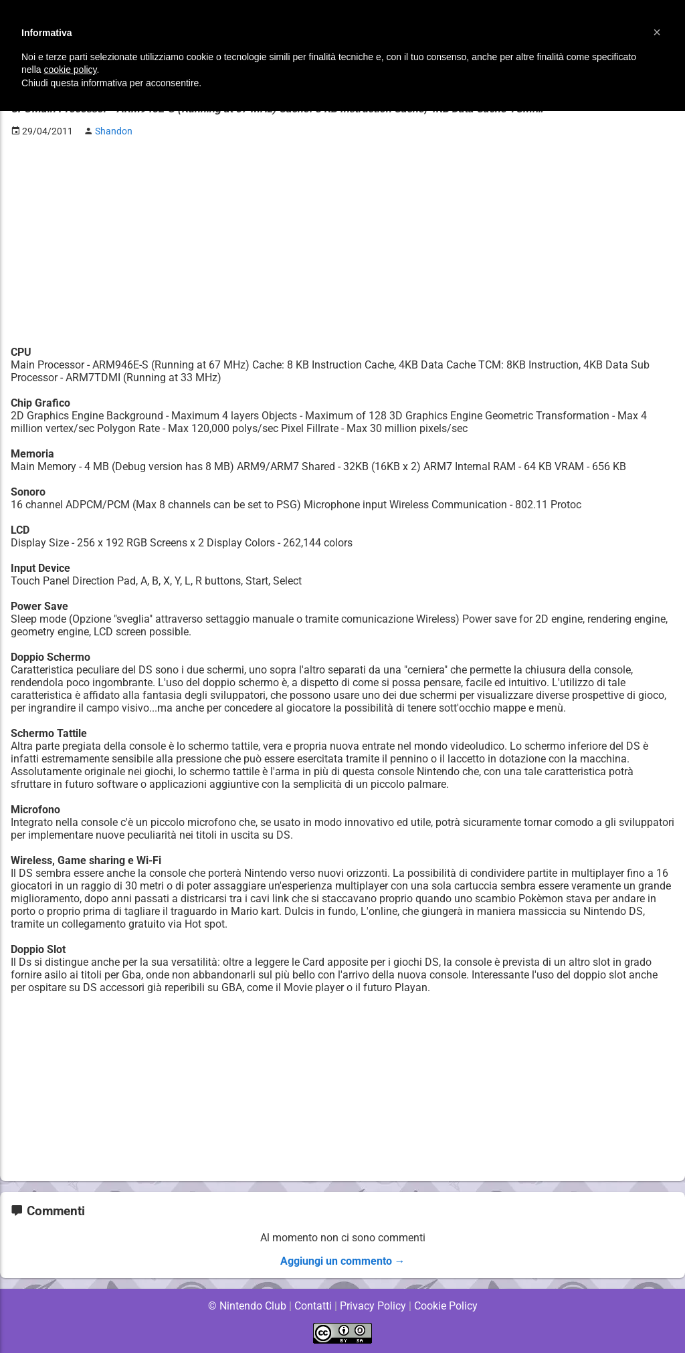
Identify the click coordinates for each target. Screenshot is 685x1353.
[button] (657, 32)
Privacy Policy (373, 1305)
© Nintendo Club (246, 1305)
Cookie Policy (445, 1305)
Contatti (313, 1305)
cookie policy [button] (69, 69)
